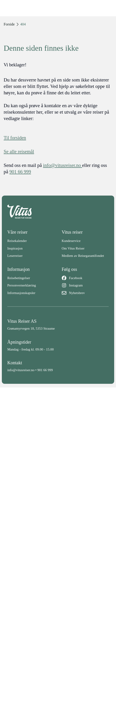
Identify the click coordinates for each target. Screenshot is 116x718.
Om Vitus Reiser (73, 248)
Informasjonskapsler (21, 293)
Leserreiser (15, 256)
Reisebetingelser (18, 278)
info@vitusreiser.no (20, 370)
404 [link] (23, 24)
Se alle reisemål (19, 151)
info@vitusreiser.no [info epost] (62, 165)
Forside (9, 24)
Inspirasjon (15, 248)
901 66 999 (45, 370)
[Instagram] (85, 285)
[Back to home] (58, 212)
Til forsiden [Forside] (15, 137)
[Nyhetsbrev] (85, 293)
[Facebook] (85, 278)
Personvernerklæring (21, 285)
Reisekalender (17, 241)
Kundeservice (71, 241)
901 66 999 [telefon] (20, 171)
